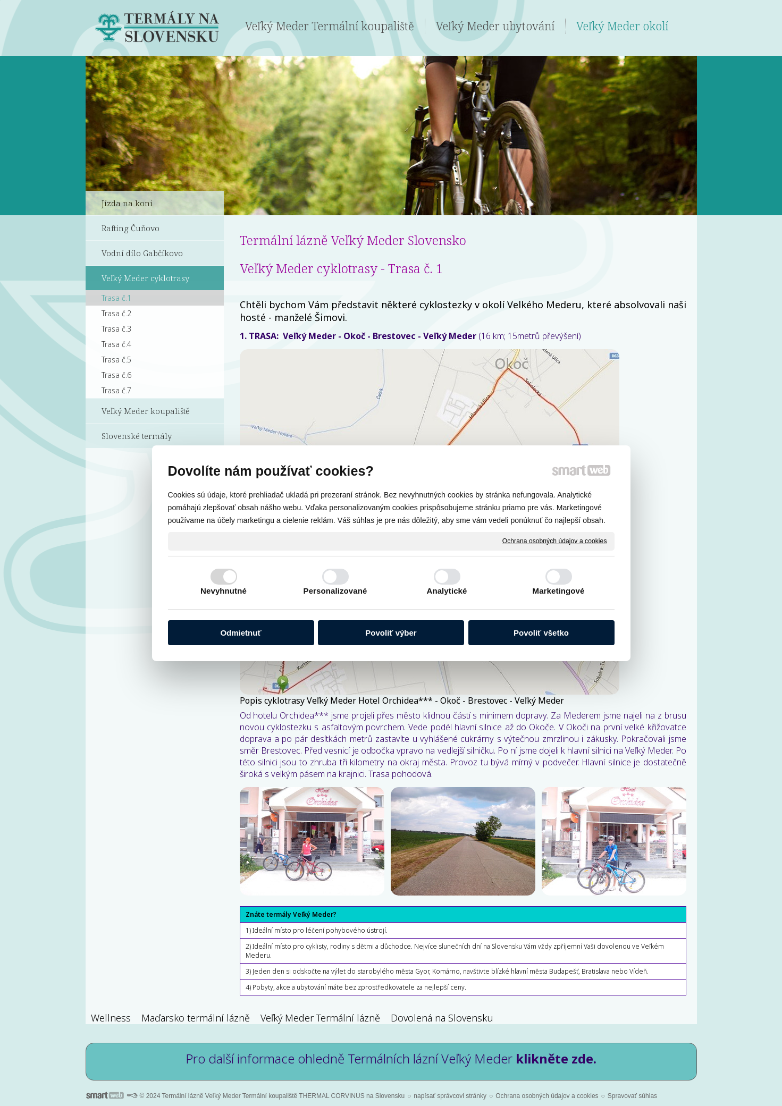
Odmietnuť (240, 632)
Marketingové (559, 590)
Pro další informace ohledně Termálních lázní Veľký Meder (391, 1058)
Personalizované (335, 590)
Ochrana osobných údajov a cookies (554, 540)
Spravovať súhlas (632, 1096)
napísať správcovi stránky (450, 1096)
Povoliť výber (390, 632)
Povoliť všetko (541, 632)
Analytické (446, 590)
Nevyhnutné (223, 590)
